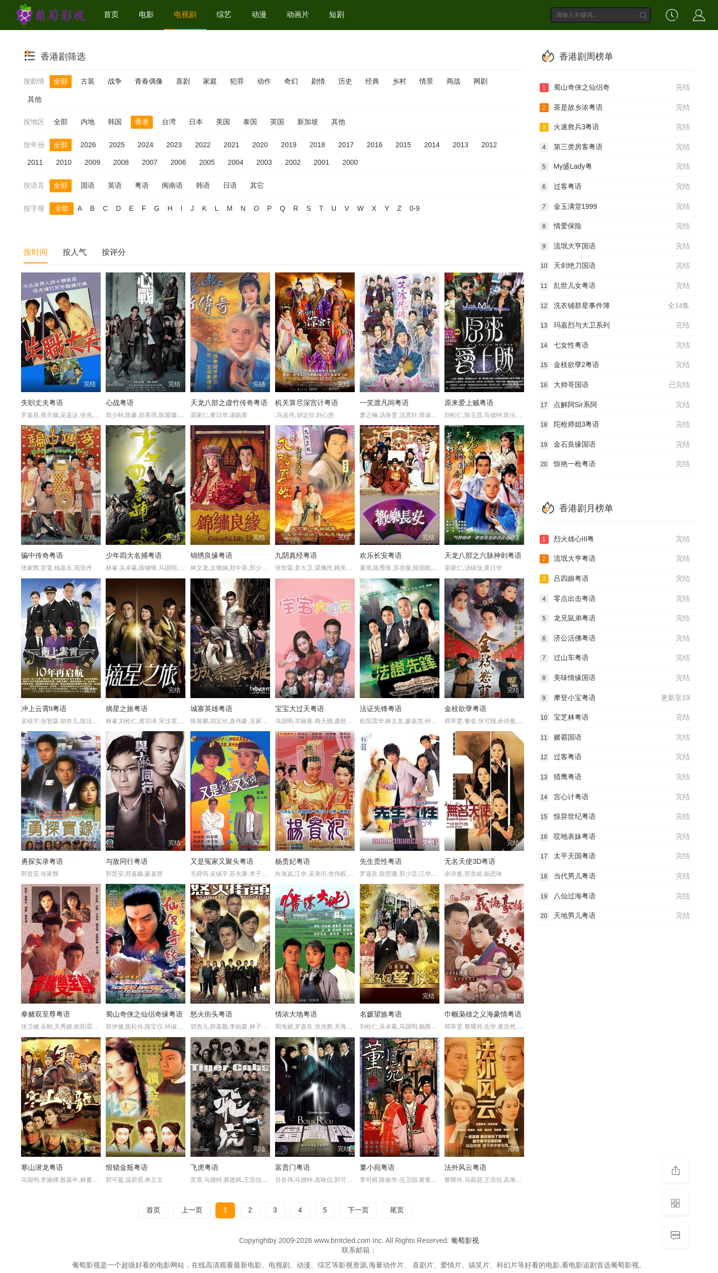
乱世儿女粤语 (615, 286)
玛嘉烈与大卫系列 (615, 326)
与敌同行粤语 (127, 861)
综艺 (223, 14)
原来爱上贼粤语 (469, 403)
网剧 (480, 81)
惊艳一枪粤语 (615, 464)
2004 (236, 162)
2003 (264, 162)
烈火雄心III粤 (615, 539)
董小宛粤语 (377, 1167)
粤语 (142, 185)
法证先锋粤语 (381, 709)
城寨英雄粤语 (211, 709)
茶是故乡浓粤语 (615, 108)
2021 (231, 145)
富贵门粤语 (292, 1167)
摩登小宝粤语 (615, 698)
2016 (374, 145)
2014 (431, 145)
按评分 (114, 252)
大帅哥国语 (615, 385)
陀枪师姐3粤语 (615, 425)
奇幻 (291, 81)
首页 (111, 14)
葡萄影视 (465, 1240)
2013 (460, 145)
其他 (35, 99)
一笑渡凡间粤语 (384, 403)
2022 (202, 145)
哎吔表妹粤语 (615, 837)
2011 (35, 162)
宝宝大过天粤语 (299, 709)
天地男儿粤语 (615, 916)
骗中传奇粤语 (42, 555)
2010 (64, 162)
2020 (260, 145)
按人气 (75, 252)
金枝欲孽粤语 (465, 709)
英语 (115, 185)
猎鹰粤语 (615, 777)
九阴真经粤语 (296, 555)
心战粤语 (120, 403)
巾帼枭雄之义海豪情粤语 (483, 1014)
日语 (230, 185)
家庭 (210, 81)
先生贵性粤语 (381, 861)
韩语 (203, 185)
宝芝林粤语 (615, 718)
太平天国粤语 (615, 856)
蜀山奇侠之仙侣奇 (615, 88)
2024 (145, 145)
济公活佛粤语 (615, 638)
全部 (61, 81)
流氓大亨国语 (615, 246)
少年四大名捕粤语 (134, 555)
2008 (121, 162)
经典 (372, 81)
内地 (88, 122)
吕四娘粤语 (615, 579)
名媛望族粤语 (381, 1014)
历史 (345, 81)
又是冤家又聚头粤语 (222, 861)
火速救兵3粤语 (615, 127)
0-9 (414, 208)
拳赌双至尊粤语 (45, 1014)
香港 (142, 122)
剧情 (318, 81)
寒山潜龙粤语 (42, 1167)
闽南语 (172, 185)
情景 (426, 81)
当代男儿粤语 (615, 876)
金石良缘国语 (615, 445)
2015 (403, 145)
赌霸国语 (615, 738)
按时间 (36, 252)
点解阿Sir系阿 (615, 405)
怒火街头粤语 (211, 1014)
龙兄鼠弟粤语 (615, 618)
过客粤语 (615, 187)
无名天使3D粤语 (470, 861)
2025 (117, 145)
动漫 (259, 14)
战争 (115, 81)
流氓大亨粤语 (615, 559)
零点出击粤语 (615, 599)
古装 (88, 81)
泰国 (250, 122)
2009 (92, 162)
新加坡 (307, 122)
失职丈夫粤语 (42, 403)
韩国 (115, 122)
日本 (196, 122)
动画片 (298, 14)
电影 (146, 14)
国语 (88, 185)
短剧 (336, 14)
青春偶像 (149, 81)
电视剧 (185, 14)
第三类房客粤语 (615, 147)
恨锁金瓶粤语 (127, 1167)
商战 (453, 81)
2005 (206, 162)
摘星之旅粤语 (127, 709)
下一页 (358, 1210)
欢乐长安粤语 (381, 555)
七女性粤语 (615, 346)
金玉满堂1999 (615, 207)
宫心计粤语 (615, 797)
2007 (149, 162)
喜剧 (183, 81)
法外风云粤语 (465, 1167)
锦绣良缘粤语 (211, 555)
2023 (174, 145)
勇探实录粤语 (42, 861)
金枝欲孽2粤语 (615, 365)
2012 (489, 145)
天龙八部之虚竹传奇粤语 (229, 403)
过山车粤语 (615, 658)
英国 (277, 122)
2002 (293, 162)
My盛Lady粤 (615, 167)
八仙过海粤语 (615, 896)
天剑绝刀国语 (615, 266)
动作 (264, 81)
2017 (346, 145)
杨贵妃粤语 (292, 861)
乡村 (399, 81)
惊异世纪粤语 (615, 817)
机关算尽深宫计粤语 (306, 403)
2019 (289, 145)
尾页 (397, 1210)
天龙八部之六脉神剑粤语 (483, 555)
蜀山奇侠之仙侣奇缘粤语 (144, 1014)
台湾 (169, 122)
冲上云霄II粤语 (44, 709)
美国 (223, 122)
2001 (321, 162)
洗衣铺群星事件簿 (615, 306)
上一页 (191, 1210)
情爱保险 (615, 226)
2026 (88, 145)
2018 (317, 145)
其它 (257, 185)
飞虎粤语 (204, 1167)
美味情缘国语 (615, 678)
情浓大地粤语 (296, 1014)
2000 (350, 162)
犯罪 (237, 81)
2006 (178, 162)
